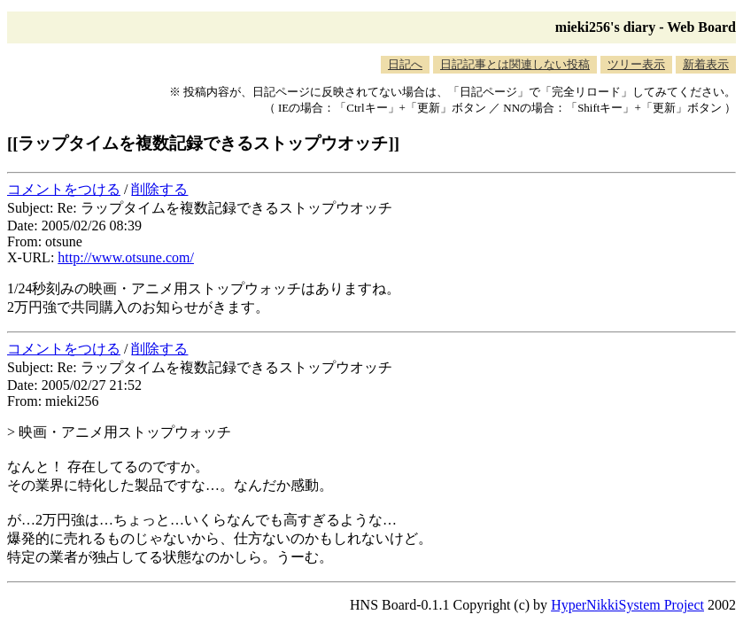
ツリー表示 (636, 64)
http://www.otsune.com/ (126, 257)
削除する (159, 189)
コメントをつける (63, 189)
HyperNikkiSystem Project (627, 604)
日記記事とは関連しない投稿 (515, 64)
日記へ (405, 64)
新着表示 (706, 64)
